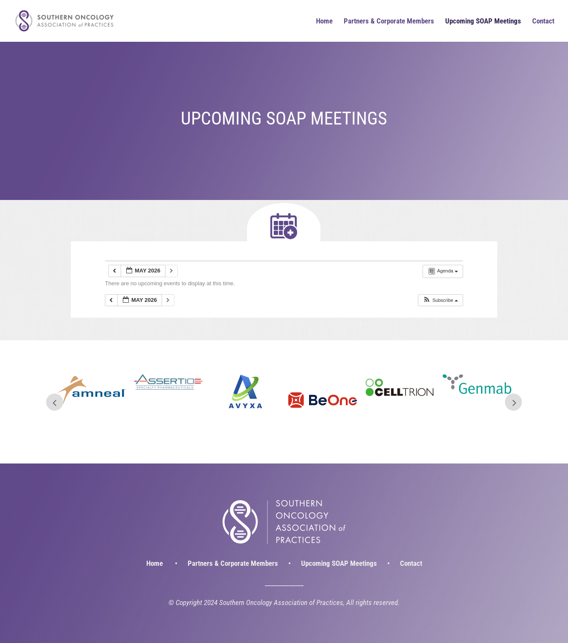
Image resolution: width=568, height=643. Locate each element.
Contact (543, 21)
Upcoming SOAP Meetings (483, 21)
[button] (440, 300)
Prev (54, 402)
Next (513, 402)
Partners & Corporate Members (389, 21)
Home (324, 21)
